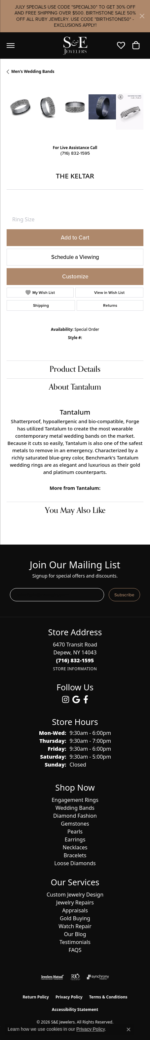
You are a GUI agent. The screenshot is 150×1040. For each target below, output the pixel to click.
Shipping (41, 305)
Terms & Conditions (108, 997)
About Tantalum (75, 387)
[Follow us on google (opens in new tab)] (76, 700)
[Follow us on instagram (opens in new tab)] (65, 700)
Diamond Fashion (75, 815)
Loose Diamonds (74, 863)
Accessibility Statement (75, 1009)
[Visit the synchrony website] (98, 977)
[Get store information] (75, 669)
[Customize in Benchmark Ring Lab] (129, 111)
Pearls (75, 831)
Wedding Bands (75, 807)
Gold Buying (75, 918)
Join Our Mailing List (75, 565)
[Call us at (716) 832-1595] (75, 660)
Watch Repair (75, 926)
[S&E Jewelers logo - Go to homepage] (75, 45)
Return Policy (35, 997)
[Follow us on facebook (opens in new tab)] (85, 700)
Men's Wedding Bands (33, 71)
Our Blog (75, 934)
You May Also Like (75, 510)
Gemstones (75, 823)
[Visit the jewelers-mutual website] (52, 977)
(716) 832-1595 (75, 153)
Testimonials (75, 942)
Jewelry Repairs (75, 902)
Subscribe (124, 594)
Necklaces (75, 847)
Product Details (75, 369)
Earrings (75, 839)
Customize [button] (75, 276)
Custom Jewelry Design (75, 894)
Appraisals (75, 910)
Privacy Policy (69, 997)
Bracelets (75, 855)
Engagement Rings (75, 800)
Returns (110, 305)
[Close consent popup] (129, 1029)
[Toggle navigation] (10, 45)
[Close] (142, 16)
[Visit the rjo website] (75, 977)
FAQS (74, 950)
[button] (123, 45)
